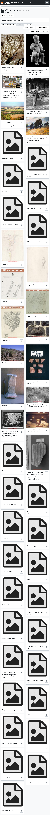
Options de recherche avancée (12, 20)
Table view (28, 24)
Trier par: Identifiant (29, 27)
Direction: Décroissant (42, 27)
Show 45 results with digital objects (39, 31)
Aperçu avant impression (8, 24)
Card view (20, 24)
